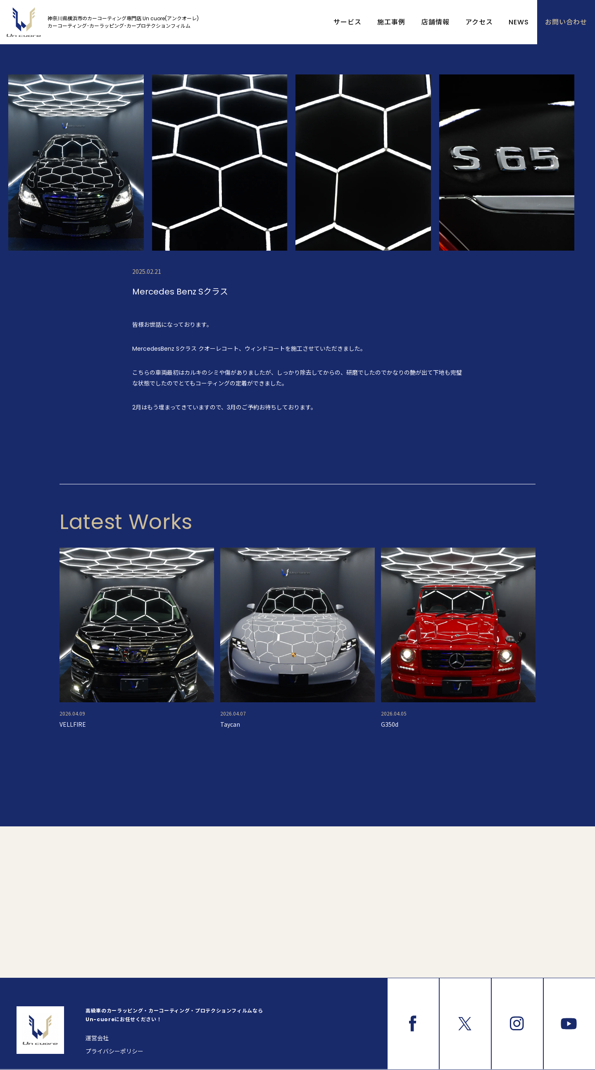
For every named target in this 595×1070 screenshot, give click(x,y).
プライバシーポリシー (114, 1051)
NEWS (519, 22)
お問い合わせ (566, 22)
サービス (347, 22)
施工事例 (391, 22)
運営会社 (97, 1038)
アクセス (479, 22)
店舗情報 (435, 22)
